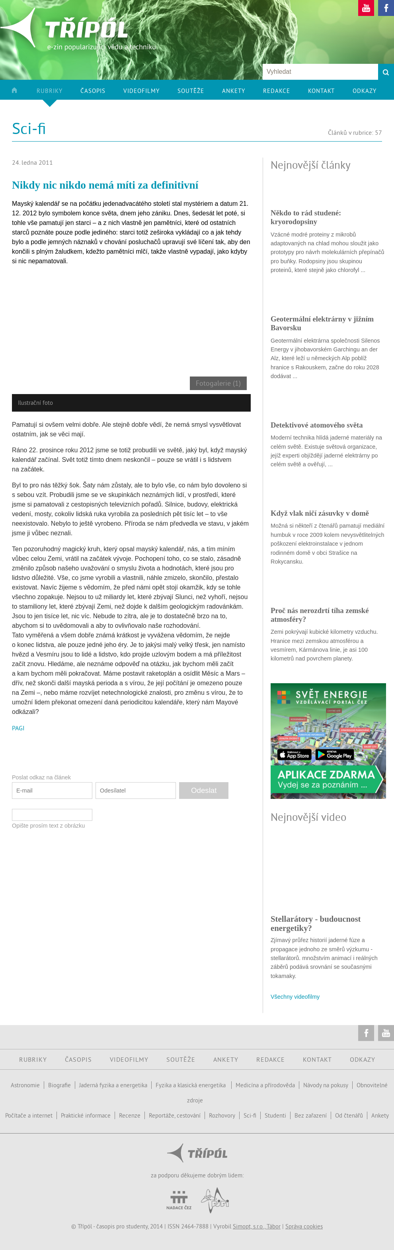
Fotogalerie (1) (218, 383)
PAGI (18, 728)
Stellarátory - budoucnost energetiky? (316, 923)
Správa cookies (304, 1226)
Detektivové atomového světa (317, 425)
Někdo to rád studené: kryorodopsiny (306, 217)
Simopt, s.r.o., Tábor (257, 1226)
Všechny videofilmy (295, 997)
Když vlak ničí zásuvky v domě (320, 513)
